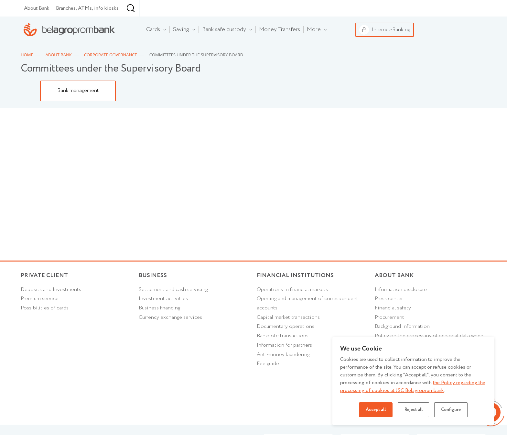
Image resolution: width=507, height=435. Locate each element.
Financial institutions (151, 8)
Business (98, 8)
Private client (44, 292)
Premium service (40, 315)
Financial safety (393, 325)
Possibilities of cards (45, 325)
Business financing (159, 325)
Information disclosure (401, 306)
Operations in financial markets (292, 306)
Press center (389, 315)
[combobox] (170, 24)
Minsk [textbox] (172, 24)
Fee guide (268, 381)
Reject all (413, 410)
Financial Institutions (295, 292)
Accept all (375, 410)
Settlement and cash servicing (173, 306)
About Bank (36, 24)
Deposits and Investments (51, 306)
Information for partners (284, 362)
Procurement (389, 334)
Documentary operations (285, 343)
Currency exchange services (170, 334)
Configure (451, 410)
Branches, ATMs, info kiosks (87, 24)
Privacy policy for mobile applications (418, 427)
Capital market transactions (288, 334)
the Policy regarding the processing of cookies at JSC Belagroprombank (412, 386)
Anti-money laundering (283, 371)
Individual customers (40, 8)
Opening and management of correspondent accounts (307, 320)
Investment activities (163, 315)
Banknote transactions (282, 353)
